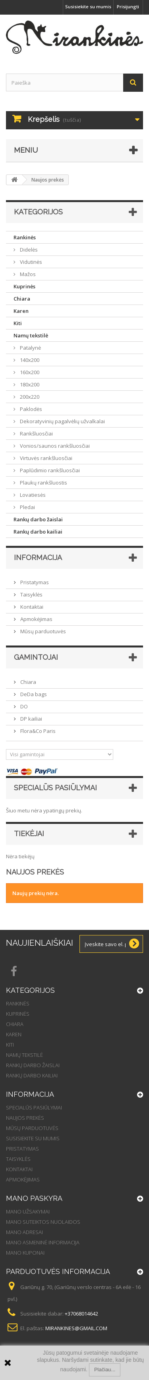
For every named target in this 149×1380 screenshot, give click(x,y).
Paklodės (30, 409)
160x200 (29, 372)
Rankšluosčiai (36, 433)
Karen (21, 310)
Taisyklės (31, 594)
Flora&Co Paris (37, 730)
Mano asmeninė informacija (42, 1242)
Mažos (27, 274)
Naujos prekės (25, 1117)
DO (23, 706)
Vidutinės (30, 261)
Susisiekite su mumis (88, 6)
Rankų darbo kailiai (38, 531)
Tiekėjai (29, 833)
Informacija (38, 557)
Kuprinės (24, 286)
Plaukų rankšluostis (43, 482)
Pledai (27, 507)
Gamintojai (36, 657)
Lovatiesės (32, 494)
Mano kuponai (25, 1252)
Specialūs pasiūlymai (55, 788)
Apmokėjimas (35, 619)
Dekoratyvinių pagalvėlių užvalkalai (62, 421)
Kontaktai (31, 606)
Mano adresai (24, 1232)
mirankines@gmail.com (76, 1328)
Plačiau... (104, 1369)
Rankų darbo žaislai (38, 519)
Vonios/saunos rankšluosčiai (54, 445)
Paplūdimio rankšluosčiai (49, 470)
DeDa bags (33, 694)
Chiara (22, 298)
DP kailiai (30, 718)
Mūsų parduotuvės (42, 631)
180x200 (29, 384)
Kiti (18, 323)
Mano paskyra (34, 1198)
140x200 (29, 359)
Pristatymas (34, 582)
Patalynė (30, 347)
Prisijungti (128, 6)
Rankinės (25, 237)
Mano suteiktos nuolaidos (43, 1221)
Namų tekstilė (31, 335)
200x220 (29, 396)
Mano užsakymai (28, 1211)
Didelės (28, 249)
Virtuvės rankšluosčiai (45, 458)
